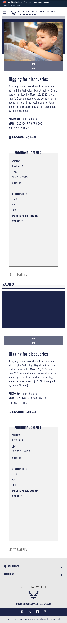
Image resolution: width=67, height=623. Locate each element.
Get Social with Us (33, 587)
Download (16, 137)
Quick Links (11, 566)
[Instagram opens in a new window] (45, 612)
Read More (18, 221)
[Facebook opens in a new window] (37, 612)
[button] (13, 5)
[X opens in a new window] (29, 612)
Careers (9, 574)
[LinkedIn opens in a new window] (22, 612)
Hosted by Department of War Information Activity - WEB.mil (33, 619)
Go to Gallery (18, 274)
